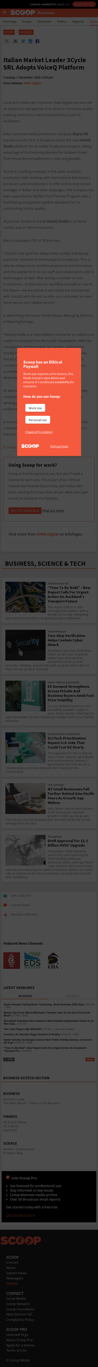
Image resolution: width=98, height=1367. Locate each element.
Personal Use (38, 420)
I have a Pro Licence (38, 432)
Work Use (35, 408)
